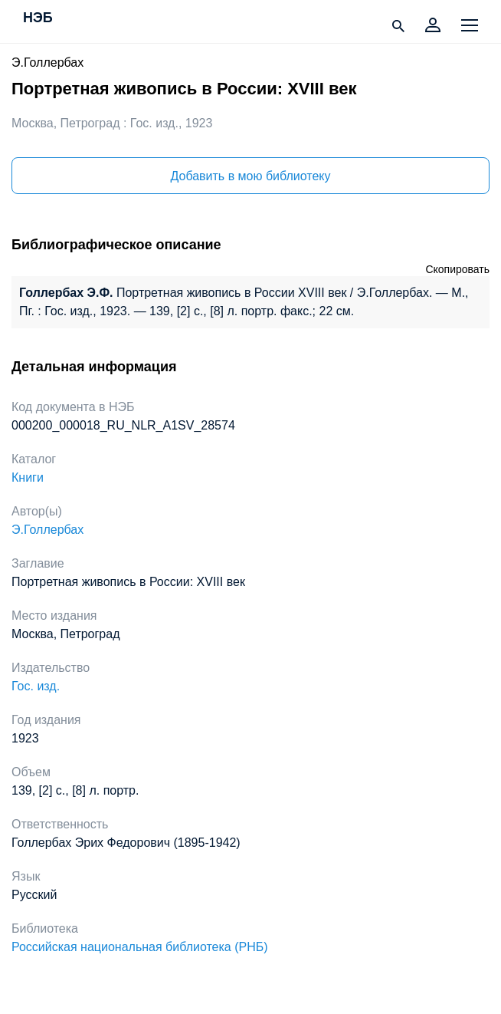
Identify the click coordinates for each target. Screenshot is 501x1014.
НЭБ (38, 18)
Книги (27, 477)
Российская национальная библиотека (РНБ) (139, 946)
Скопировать (457, 269)
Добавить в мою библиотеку (250, 176)
